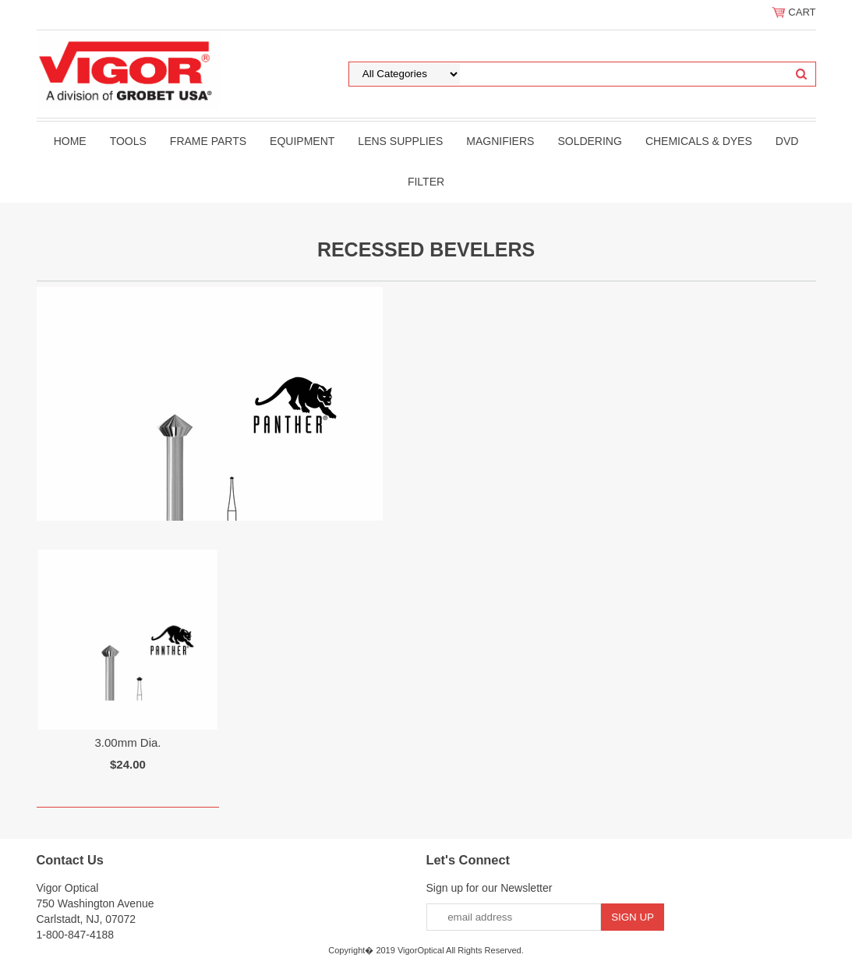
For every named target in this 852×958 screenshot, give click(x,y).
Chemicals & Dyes (698, 141)
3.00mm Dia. (127, 742)
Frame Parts (208, 141)
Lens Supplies (400, 141)
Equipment (302, 141)
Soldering (589, 141)
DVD (787, 141)
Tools (128, 141)
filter (426, 181)
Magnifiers (500, 141)
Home (70, 141)
